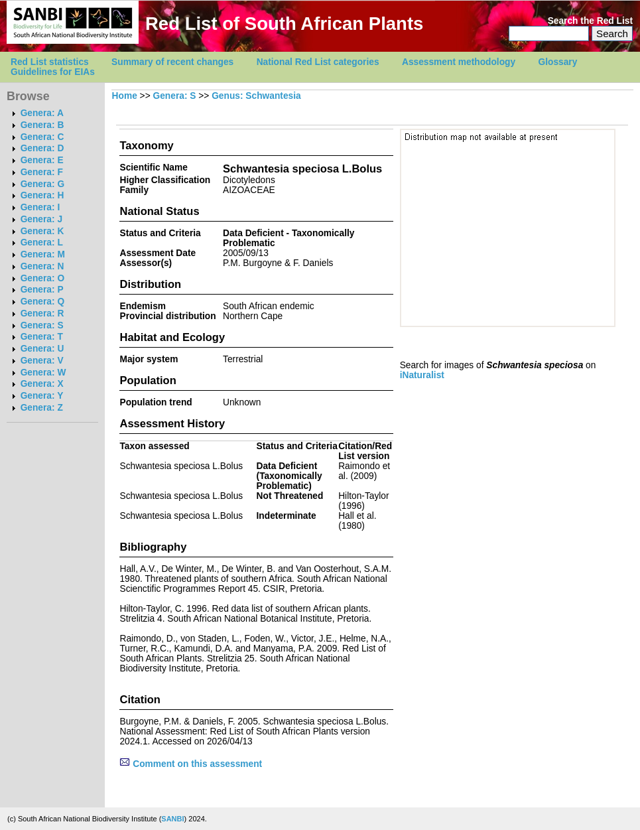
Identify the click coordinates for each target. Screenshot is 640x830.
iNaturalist (422, 375)
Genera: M (43, 254)
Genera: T (42, 337)
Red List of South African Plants (284, 23)
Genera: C (42, 137)
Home (124, 96)
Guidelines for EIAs (53, 72)
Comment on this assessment (190, 764)
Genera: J (41, 219)
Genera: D (42, 148)
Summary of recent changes (172, 62)
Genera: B (42, 125)
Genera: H (42, 195)
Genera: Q (42, 302)
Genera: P (42, 290)
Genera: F (42, 172)
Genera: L (42, 242)
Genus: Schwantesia (256, 96)
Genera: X (42, 384)
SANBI (172, 819)
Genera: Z (42, 408)
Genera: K (42, 231)
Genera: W (43, 373)
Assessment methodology (458, 62)
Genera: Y (42, 396)
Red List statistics (50, 62)
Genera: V (42, 361)
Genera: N (42, 266)
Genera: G (42, 184)
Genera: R (42, 313)
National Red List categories (318, 62)
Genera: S (42, 325)
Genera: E (42, 160)
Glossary (558, 62)
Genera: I (40, 207)
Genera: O (42, 278)
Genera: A (42, 113)
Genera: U (42, 349)
